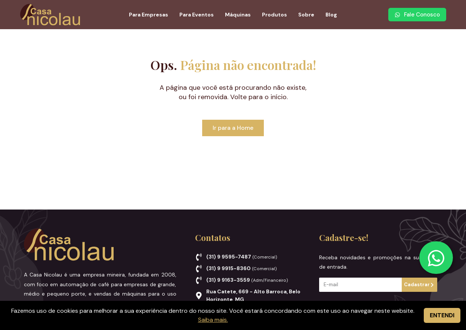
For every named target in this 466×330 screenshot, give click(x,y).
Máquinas (238, 14)
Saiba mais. (213, 320)
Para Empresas (148, 14)
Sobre (306, 14)
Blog (331, 14)
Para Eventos (196, 14)
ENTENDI (442, 315)
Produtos (274, 14)
